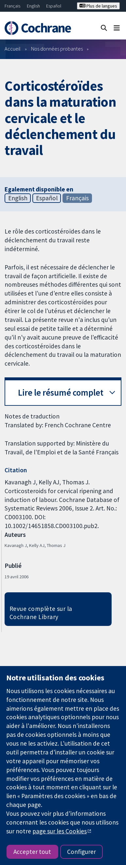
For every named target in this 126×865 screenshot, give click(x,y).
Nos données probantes (57, 48)
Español (53, 6)
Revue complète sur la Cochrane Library (40, 613)
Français (12, 6)
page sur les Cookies (59, 831)
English (33, 6)
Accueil (13, 48)
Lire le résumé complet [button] (60, 392)
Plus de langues (98, 6)
